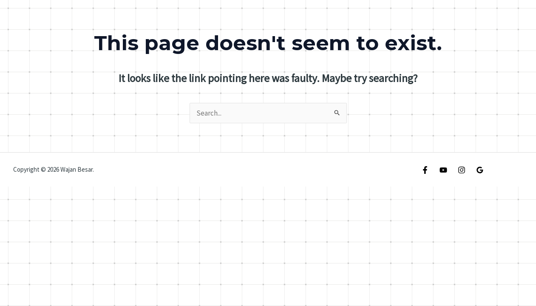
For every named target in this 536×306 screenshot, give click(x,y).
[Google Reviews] (480, 170)
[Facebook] (425, 170)
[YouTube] (443, 170)
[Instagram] (461, 170)
